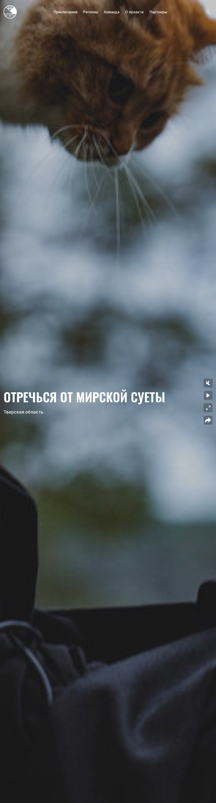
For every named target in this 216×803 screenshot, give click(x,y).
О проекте (134, 12)
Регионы (90, 12)
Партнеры (158, 12)
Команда (111, 12)
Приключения (66, 12)
